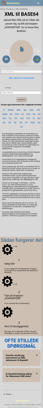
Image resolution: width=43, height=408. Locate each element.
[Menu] (38, 3)
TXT (26, 122)
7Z (4, 110)
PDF (15, 118)
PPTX (28, 118)
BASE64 (11, 110)
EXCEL (32, 122)
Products (10, 9)
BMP (18, 110)
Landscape (8, 87)
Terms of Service (17, 405)
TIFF (20, 122)
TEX (15, 122)
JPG (34, 114)
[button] (6, 59)
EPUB (17, 114)
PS (34, 118)
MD (39, 114)
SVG (4, 122)
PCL (10, 118)
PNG (22, 118)
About (39, 405)
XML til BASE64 (22, 9)
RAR (38, 118)
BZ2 (25, 110)
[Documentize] (22, 400)
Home (2, 9)
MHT (4, 118)
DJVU (31, 110)
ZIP (21, 126)
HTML (28, 114)
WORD (4, 114)
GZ (23, 114)
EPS (11, 114)
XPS (39, 122)
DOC (38, 110)
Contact (7, 405)
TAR (9, 122)
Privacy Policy (29, 405)
